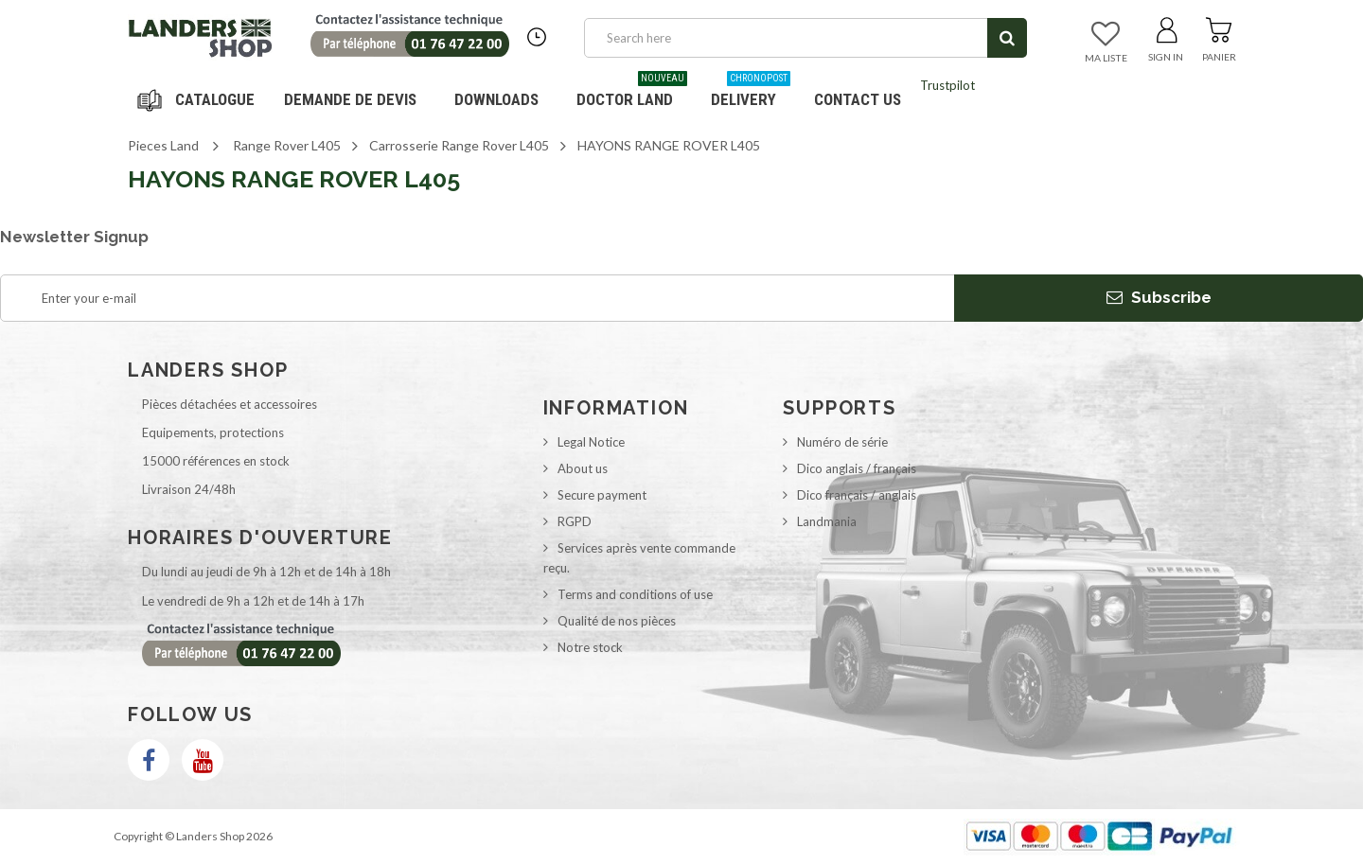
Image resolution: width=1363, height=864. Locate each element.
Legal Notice (591, 442)
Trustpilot (947, 85)
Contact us (857, 99)
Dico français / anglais (856, 495)
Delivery (750, 92)
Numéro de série (842, 442)
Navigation (199, 99)
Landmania (827, 521)
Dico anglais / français (856, 468)
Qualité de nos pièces (617, 620)
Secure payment (602, 495)
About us (583, 468)
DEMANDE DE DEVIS (350, 99)
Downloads (496, 99)
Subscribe (1159, 297)
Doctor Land (631, 92)
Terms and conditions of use (635, 594)
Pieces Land (163, 145)
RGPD (575, 521)
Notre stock (590, 647)
